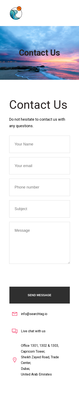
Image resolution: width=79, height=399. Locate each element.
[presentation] (41, 272)
